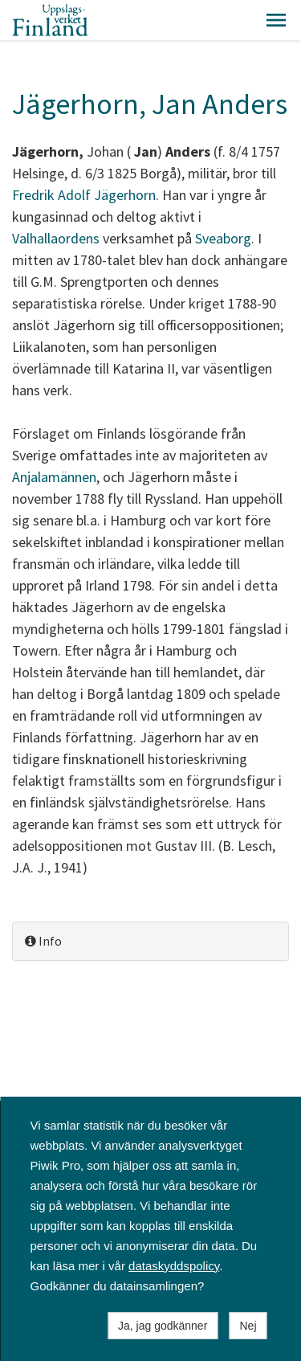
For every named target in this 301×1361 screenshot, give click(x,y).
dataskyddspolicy (173, 1266)
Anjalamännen (54, 477)
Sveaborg (223, 238)
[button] (276, 20)
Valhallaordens (56, 238)
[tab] (150, 941)
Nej (247, 1325)
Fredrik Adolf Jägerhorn (84, 195)
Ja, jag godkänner (162, 1325)
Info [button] (43, 941)
